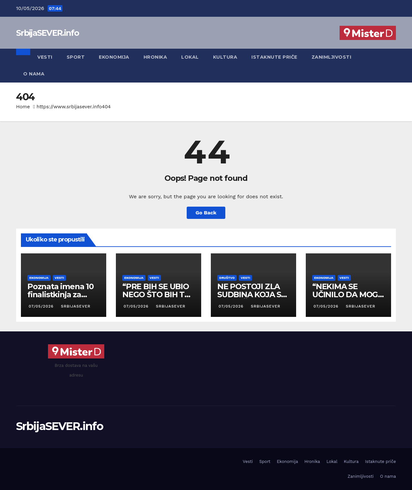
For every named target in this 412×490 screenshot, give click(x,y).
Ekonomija (114, 57)
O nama (33, 74)
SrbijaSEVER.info (47, 33)
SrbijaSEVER (75, 306)
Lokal (190, 57)
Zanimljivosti (331, 57)
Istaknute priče (274, 57)
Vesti (44, 57)
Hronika (155, 57)
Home (23, 107)
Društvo (227, 277)
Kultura (225, 57)
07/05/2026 (42, 306)
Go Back (206, 213)
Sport (76, 57)
